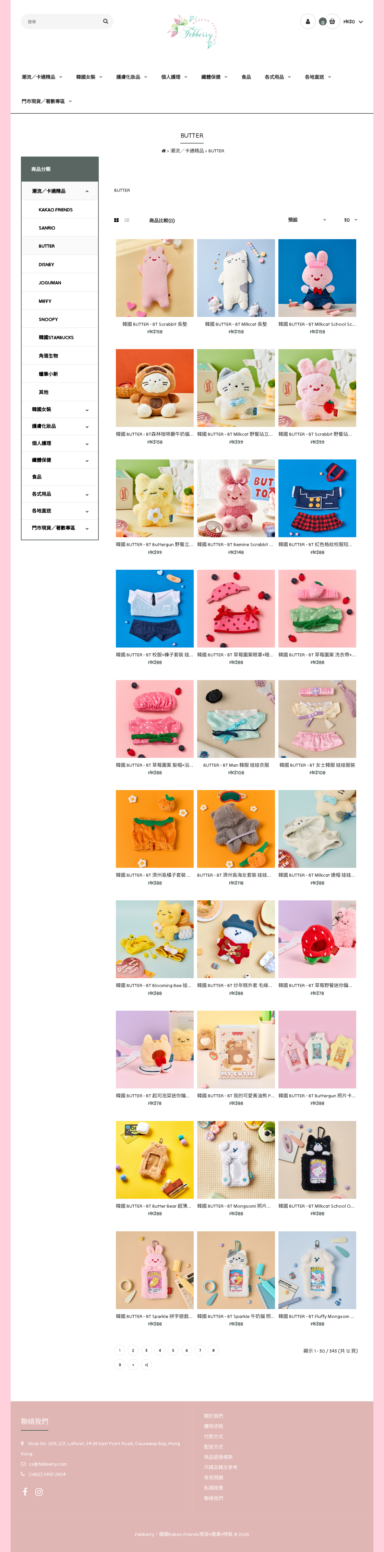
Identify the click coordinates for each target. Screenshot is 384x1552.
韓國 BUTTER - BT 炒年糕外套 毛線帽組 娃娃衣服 (247, 985)
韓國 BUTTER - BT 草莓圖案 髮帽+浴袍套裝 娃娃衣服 (170, 765)
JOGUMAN (50, 283)
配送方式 (213, 1447)
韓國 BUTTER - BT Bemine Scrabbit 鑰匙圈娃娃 (245, 544)
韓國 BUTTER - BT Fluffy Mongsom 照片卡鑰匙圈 (328, 1316)
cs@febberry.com (48, 1464)
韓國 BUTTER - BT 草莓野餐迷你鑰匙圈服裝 (323, 985)
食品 (36, 477)
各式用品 (41, 494)
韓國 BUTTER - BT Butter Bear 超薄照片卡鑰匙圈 (166, 1206)
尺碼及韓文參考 (221, 1467)
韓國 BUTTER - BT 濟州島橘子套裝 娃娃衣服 (161, 875)
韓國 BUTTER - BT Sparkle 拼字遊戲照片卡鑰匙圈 (166, 1316)
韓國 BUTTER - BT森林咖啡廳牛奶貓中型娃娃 (162, 434)
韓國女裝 (41, 409)
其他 (43, 392)
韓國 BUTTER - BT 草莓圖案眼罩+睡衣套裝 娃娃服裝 (250, 655)
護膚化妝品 (44, 426)
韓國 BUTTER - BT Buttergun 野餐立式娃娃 (160, 544)
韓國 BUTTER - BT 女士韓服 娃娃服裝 (317, 765)
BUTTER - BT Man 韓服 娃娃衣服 (236, 765)
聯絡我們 (213, 1498)
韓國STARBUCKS (56, 337)
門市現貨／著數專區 (53, 528)
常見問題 (213, 1478)
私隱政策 (213, 1488)
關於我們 (213, 1416)
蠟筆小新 (48, 374)
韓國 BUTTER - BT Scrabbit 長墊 (154, 324)
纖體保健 (41, 460)
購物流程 (213, 1426)
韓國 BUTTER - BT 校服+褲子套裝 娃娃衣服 (160, 655)
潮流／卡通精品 (187, 151)
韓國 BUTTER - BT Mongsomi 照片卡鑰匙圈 (241, 1206)
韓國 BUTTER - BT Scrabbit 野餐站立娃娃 (320, 434)
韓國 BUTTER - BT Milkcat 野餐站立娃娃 (237, 434)
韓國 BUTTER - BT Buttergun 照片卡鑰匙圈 (322, 1096)
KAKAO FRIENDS (56, 210)
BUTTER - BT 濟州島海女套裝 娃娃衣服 (237, 875)
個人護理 (41, 443)
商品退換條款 (218, 1457)
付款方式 (213, 1436)
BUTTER (216, 151)
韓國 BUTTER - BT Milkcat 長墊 (236, 324)
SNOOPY (48, 319)
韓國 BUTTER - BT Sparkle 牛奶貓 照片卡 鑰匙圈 (246, 1316)
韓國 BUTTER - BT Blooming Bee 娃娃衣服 (159, 985)
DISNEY (46, 264)
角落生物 (48, 356)
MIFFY (45, 301)
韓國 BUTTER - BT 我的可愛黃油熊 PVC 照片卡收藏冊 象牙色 (259, 1096)
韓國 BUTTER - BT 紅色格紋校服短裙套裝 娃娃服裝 (330, 544)
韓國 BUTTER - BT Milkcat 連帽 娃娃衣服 (319, 875)
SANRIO (47, 228)
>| (146, 1365)
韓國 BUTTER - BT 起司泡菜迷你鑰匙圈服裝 (160, 1096)
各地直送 (41, 511)
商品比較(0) (162, 221)
